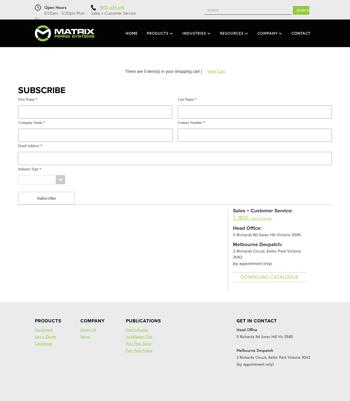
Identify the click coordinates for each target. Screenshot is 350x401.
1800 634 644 (111, 7)
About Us (88, 329)
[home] (64, 33)
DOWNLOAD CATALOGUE (270, 277)
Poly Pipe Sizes (138, 343)
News (85, 336)
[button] (160, 33)
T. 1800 (252, 218)
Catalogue (43, 343)
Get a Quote (45, 336)
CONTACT (300, 33)
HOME (132, 33)
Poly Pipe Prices (139, 350)
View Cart (216, 71)
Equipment (44, 329)
